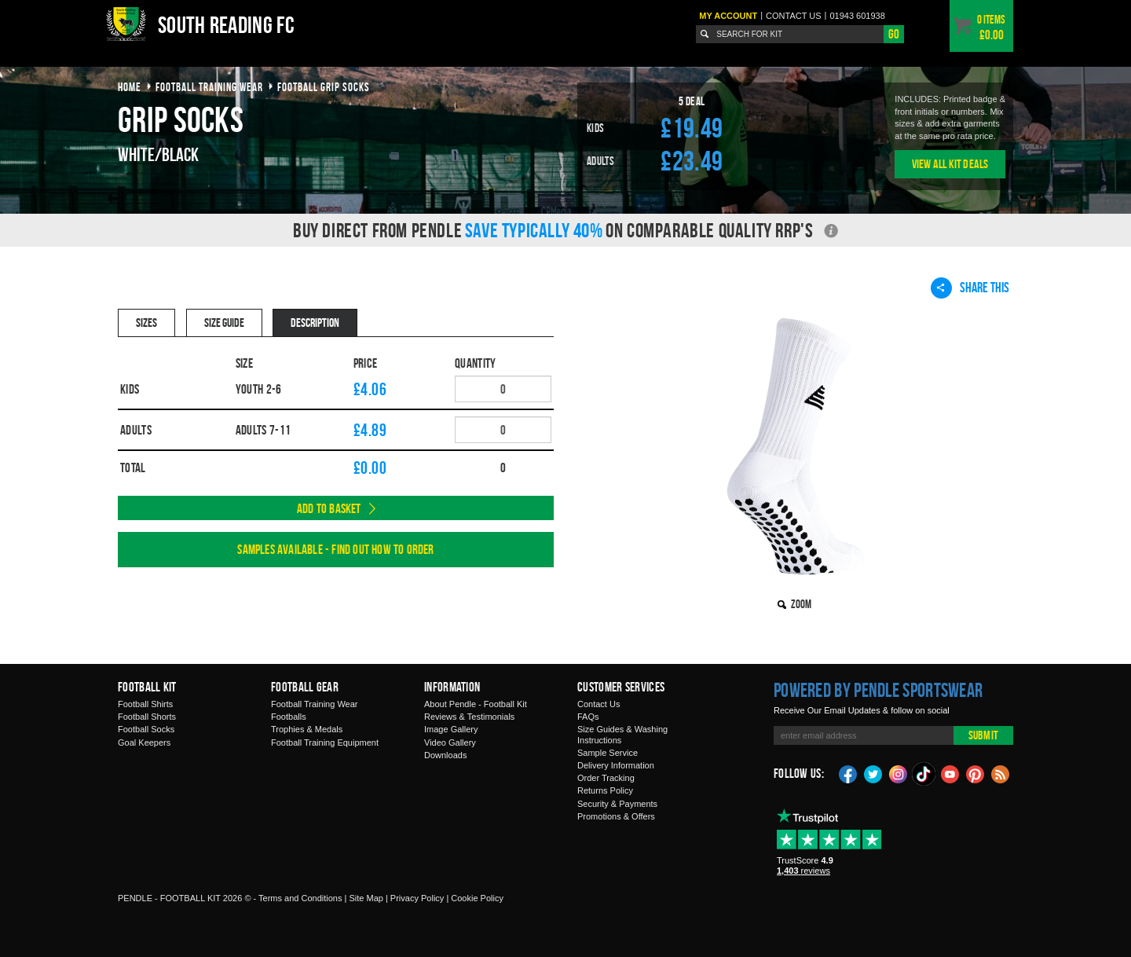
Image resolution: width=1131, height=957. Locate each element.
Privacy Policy (417, 898)
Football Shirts (145, 704)
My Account (728, 15)
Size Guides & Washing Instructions (622, 734)
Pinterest (975, 773)
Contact (794, 15)
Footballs (288, 716)
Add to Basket (329, 508)
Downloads (445, 755)
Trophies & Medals (306, 729)
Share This (970, 287)
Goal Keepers (144, 742)
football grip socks (323, 87)
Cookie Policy (477, 898)
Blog (1000, 773)
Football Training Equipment (325, 742)
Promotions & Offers (616, 816)
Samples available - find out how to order (335, 549)
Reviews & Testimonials (469, 716)
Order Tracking (606, 778)
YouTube (950, 773)
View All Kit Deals (950, 163)
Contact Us (598, 704)
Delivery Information (615, 765)
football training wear (209, 87)
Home (129, 87)
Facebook (848, 773)
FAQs (588, 716)
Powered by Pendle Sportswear (878, 690)
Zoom (801, 604)
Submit (983, 735)
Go (893, 34)
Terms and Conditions (300, 898)
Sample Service (607, 752)
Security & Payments (617, 803)
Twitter (873, 773)
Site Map (365, 898)
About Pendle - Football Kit (475, 704)
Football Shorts (147, 716)
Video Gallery (450, 742)
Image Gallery (451, 729)
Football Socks (146, 729)
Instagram (898, 773)
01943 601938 (856, 15)
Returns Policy (605, 790)
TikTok (924, 774)
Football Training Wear (314, 704)
